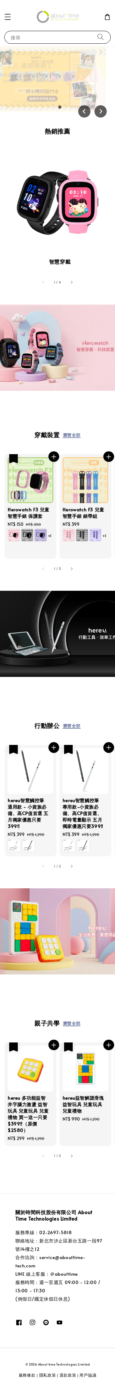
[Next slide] (100, 111)
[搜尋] (100, 37)
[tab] (55, 107)
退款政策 (67, 1375)
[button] (7, 17)
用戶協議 (87, 1375)
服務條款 (28, 1375)
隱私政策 (47, 1375)
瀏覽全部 (72, 435)
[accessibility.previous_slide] (43, 282)
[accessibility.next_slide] (71, 282)
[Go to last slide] (84, 111)
